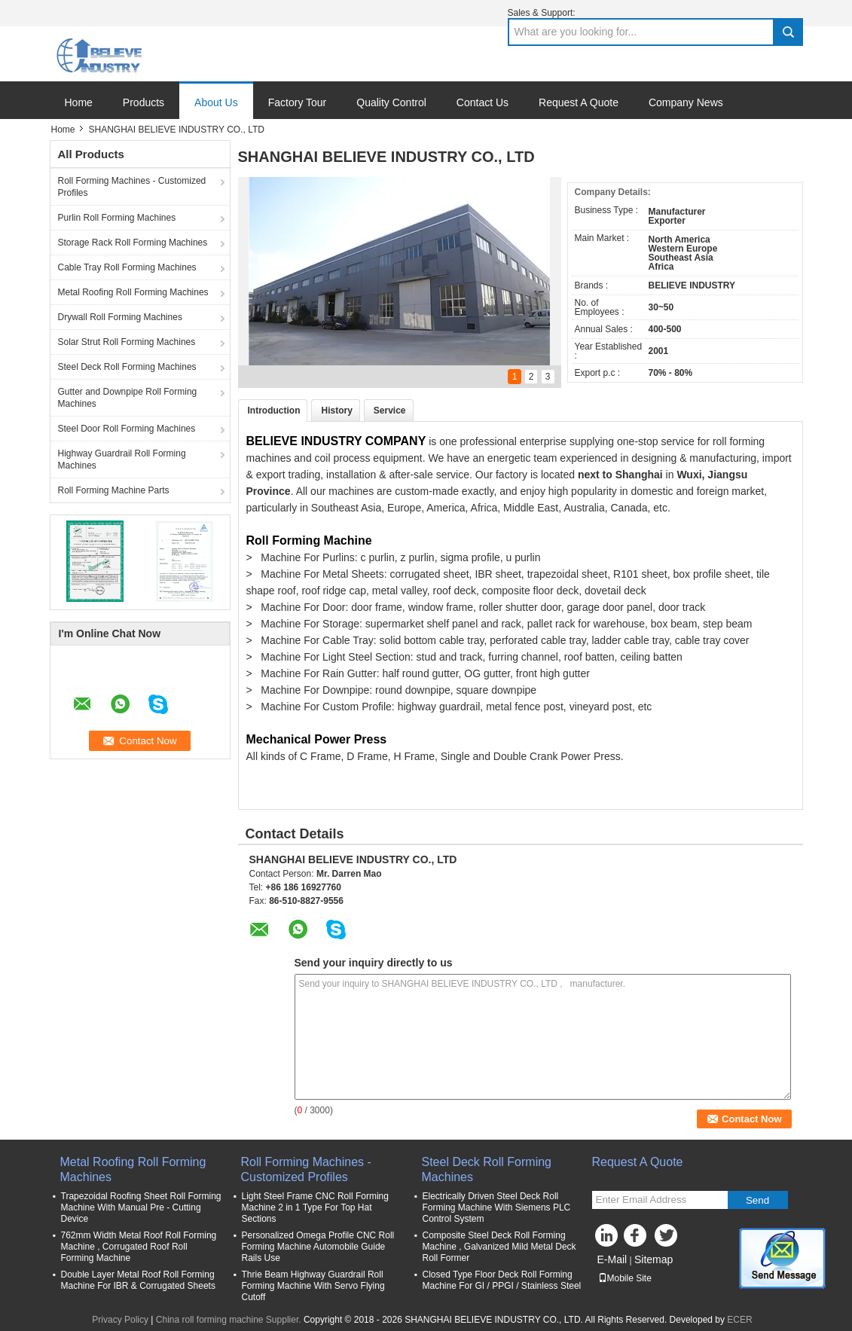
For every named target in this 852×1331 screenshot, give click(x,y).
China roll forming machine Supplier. (230, 1319)
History (336, 410)
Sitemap (653, 1259)
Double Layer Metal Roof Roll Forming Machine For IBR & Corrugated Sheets (138, 1280)
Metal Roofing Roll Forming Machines (133, 292)
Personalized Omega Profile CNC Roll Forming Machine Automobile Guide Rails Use (318, 1246)
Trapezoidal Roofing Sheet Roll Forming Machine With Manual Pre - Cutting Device (141, 1207)
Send (757, 1200)
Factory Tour (297, 102)
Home (79, 102)
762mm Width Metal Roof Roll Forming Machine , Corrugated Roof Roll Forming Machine (139, 1246)
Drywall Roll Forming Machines (120, 317)
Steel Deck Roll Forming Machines (127, 367)
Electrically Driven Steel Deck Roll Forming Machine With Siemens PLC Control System (497, 1207)
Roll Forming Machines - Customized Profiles (132, 187)
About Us (216, 102)
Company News (686, 102)
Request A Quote (578, 102)
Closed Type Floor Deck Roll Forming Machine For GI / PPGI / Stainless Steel (502, 1280)
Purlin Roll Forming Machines (117, 217)
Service (390, 410)
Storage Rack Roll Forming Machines (133, 242)
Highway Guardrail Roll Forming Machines (122, 459)
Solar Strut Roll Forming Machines (127, 342)
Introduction (274, 410)
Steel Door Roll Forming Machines (127, 428)
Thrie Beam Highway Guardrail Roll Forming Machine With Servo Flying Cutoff (313, 1285)
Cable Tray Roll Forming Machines (127, 267)
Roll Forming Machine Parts (113, 490)
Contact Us (482, 102)
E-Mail (612, 1259)
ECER (739, 1319)
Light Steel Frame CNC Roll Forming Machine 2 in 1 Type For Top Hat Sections (315, 1207)
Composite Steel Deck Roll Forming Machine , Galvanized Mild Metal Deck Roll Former (499, 1246)
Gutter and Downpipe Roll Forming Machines (127, 397)
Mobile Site (625, 1278)
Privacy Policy (120, 1319)
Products (143, 102)
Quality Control (391, 102)
